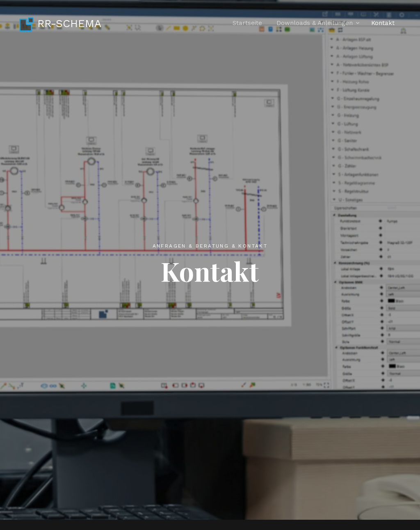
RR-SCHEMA (60, 23)
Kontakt (383, 23)
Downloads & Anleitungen (314, 23)
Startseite (247, 23)
